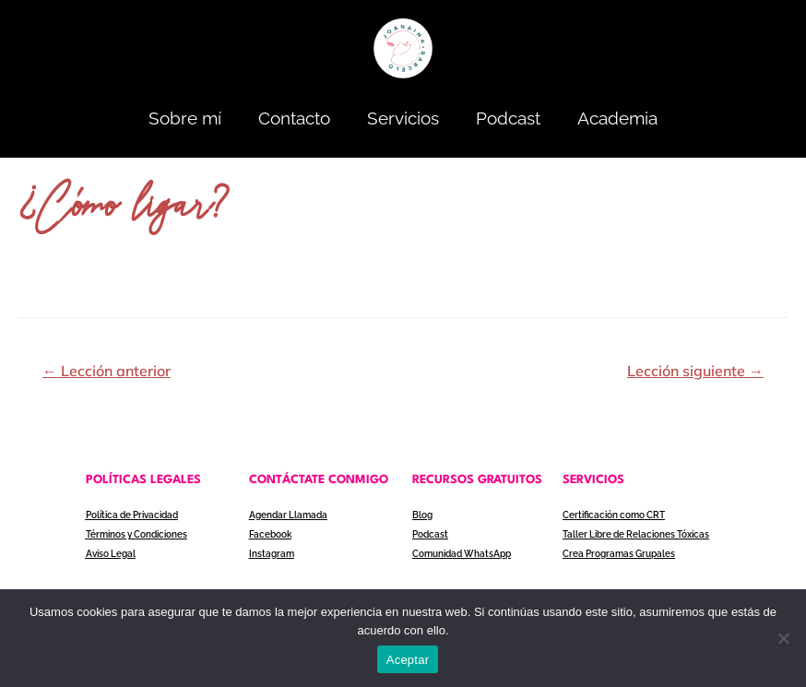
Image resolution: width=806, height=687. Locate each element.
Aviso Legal (111, 554)
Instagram (271, 554)
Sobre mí (184, 118)
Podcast (508, 118)
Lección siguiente (695, 370)
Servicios (403, 118)
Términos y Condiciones (136, 534)
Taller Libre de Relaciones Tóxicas (636, 534)
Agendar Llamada (288, 515)
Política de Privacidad (132, 515)
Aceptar (408, 660)
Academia (617, 118)
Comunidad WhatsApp (461, 554)
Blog (422, 515)
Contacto (294, 118)
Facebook (270, 534)
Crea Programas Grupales (619, 554)
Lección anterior (106, 370)
